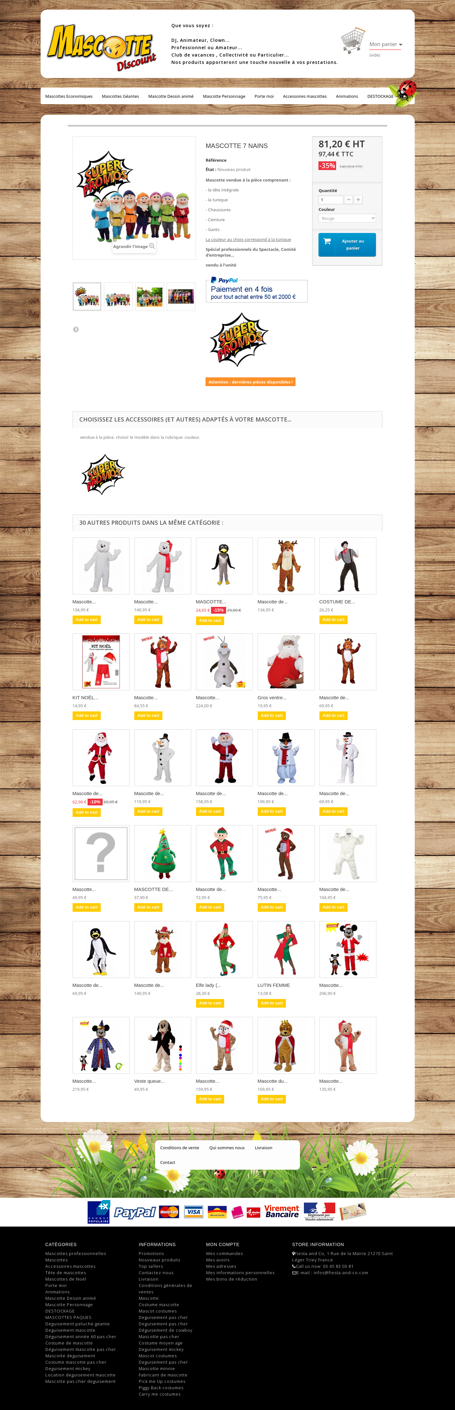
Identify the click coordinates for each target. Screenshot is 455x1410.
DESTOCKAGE (380, 96)
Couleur (327, 209)
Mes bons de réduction (231, 1279)
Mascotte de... (273, 601)
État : (211, 169)
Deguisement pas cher (163, 1317)
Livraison (263, 1147)
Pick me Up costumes (162, 1381)
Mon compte (222, 1244)
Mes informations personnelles (240, 1272)
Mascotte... (84, 601)
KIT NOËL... (85, 697)
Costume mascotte (159, 1304)
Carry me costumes (160, 1394)
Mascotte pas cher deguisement (80, 1381)
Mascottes (56, 1260)
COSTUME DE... (337, 601)
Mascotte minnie (157, 1368)
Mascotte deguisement (70, 1356)
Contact (167, 1162)
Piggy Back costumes (161, 1388)
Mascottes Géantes (120, 96)
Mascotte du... (273, 1081)
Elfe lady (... (208, 985)
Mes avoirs (218, 1260)
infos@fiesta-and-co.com (341, 1272)
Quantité (327, 190)
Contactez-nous (156, 1272)
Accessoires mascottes (305, 96)
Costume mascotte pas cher (75, 1362)
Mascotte (149, 1298)
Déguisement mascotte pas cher (80, 1349)
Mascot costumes (158, 1311)
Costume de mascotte (69, 1343)
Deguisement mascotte (70, 1330)
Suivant (76, 329)
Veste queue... (149, 1081)
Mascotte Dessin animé (171, 96)
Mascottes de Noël (65, 1279)
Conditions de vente (179, 1147)
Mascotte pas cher (159, 1336)
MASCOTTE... (211, 601)
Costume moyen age (161, 1343)
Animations (347, 96)
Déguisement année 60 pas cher (80, 1336)
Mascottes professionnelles (75, 1253)
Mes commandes (224, 1253)
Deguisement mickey (67, 1368)
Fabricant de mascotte (163, 1375)
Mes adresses (221, 1266)
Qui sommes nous (227, 1147)
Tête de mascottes (65, 1272)
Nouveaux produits (159, 1260)
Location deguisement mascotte (80, 1375)
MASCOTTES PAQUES (68, 1317)
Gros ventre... (272, 697)
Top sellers (151, 1266)
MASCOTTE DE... (153, 889)
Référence (216, 160)
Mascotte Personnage (224, 96)
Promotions (151, 1253)
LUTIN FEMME (274, 985)
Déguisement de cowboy (165, 1330)
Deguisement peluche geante (77, 1324)
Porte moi (264, 96)
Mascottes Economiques (69, 96)
